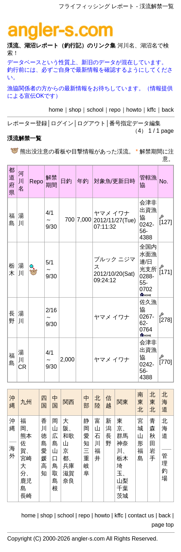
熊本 (26, 436)
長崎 (26, 496)
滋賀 (68, 473)
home (56, 110)
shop (75, 110)
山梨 (122, 481)
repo (115, 110)
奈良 (68, 481)
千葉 (122, 488)
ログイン (62, 123)
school (95, 110)
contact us (141, 515)
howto (134, 110)
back (168, 110)
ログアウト (91, 123)
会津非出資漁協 (148, 210)
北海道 (164, 428)
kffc (151, 110)
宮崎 (26, 458)
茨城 (122, 496)
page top (162, 525)
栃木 (122, 458)
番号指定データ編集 (135, 123)
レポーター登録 (27, 123)
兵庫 (68, 466)
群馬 (122, 436)
